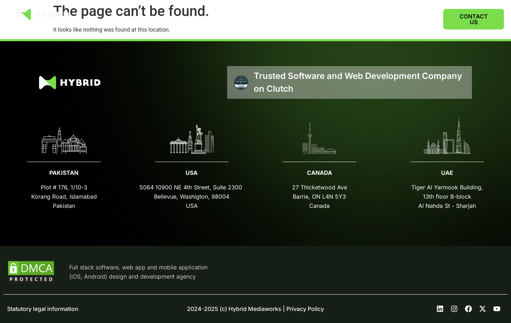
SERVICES (340, 19)
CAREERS (416, 19)
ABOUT (380, 19)
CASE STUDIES (291, 19)
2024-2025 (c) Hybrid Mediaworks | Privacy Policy (255, 308)
